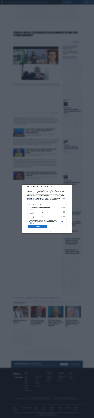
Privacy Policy (54, 231)
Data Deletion (39, 231)
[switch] (63, 207)
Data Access (46, 231)
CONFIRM (37, 226)
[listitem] (47, 204)
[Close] (69, 187)
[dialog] (47, 209)
